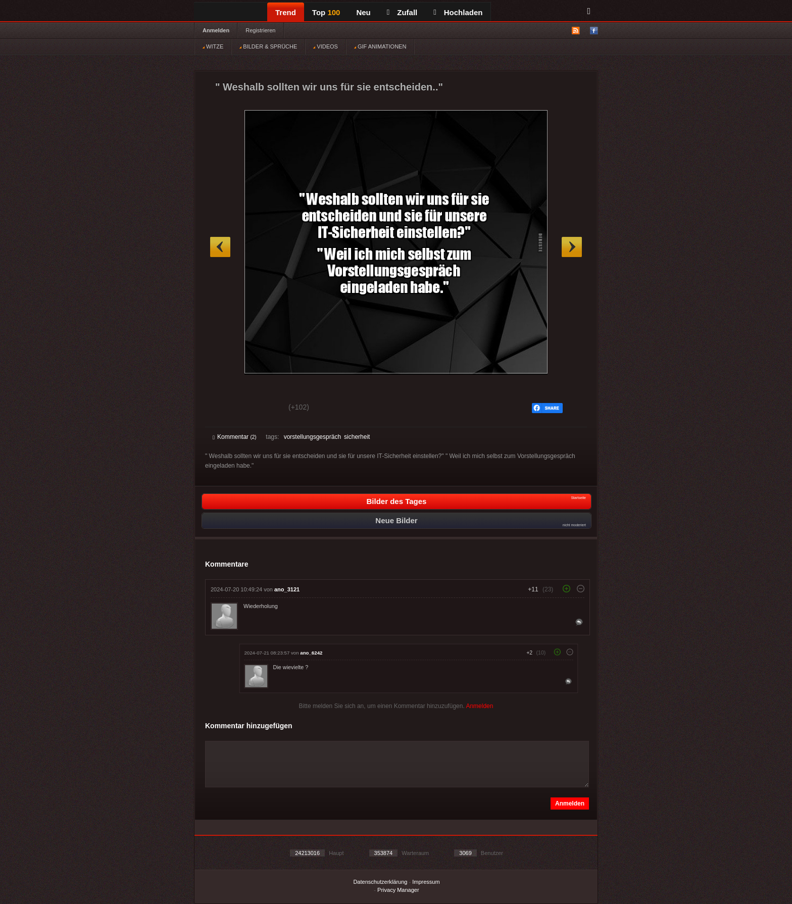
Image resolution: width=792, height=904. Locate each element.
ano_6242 (311, 653)
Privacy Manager (398, 890)
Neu (363, 12)
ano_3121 (287, 589)
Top (326, 12)
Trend (285, 12)
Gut (224, 408)
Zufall (402, 12)
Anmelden (216, 30)
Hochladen (457, 12)
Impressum (425, 882)
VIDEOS (325, 46)
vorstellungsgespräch (312, 436)
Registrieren (260, 30)
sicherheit (357, 436)
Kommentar (235, 436)
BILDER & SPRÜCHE (268, 46)
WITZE (213, 46)
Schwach (262, 408)
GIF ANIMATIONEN (380, 46)
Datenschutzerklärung (380, 882)
